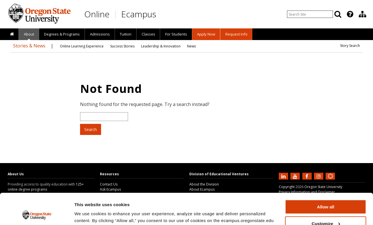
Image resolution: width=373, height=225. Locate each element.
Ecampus (138, 14)
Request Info (236, 34)
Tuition (125, 34)
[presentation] (349, 14)
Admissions (100, 34)
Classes (148, 34)
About (29, 34)
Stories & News (29, 46)
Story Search (350, 45)
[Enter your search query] (310, 14)
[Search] (337, 14)
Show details (87, 213)
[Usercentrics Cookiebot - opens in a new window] (37, 214)
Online (97, 14)
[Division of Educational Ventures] (362, 14)
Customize (326, 194)
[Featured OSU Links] (350, 14)
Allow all (325, 177)
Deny (325, 211)
